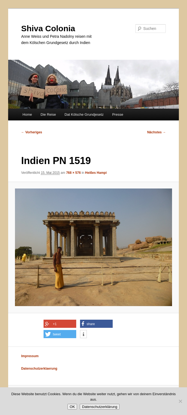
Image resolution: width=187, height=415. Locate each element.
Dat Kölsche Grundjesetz (84, 114)
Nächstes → (156, 132)
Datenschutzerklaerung (39, 368)
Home (27, 114)
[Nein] (180, 401)
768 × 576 (73, 173)
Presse (117, 114)
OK (72, 407)
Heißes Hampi (96, 173)
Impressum (30, 356)
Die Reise (48, 114)
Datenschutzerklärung (99, 407)
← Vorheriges (31, 132)
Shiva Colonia (48, 28)
